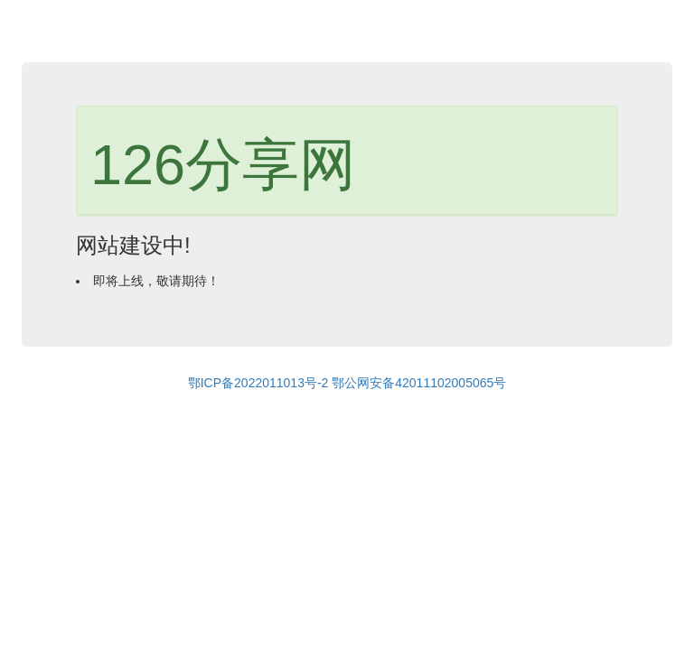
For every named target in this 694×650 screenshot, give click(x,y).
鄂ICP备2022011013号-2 (258, 383)
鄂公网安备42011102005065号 (419, 383)
